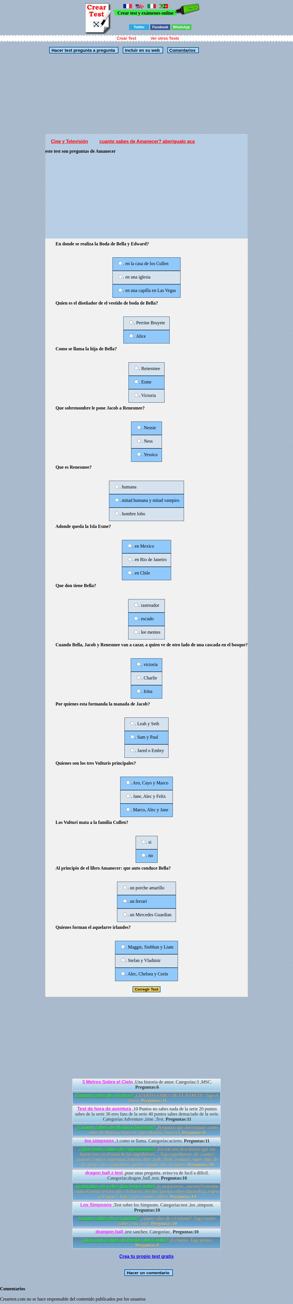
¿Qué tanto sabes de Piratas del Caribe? (125, 1240)
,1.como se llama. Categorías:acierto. (147, 1140)
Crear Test (126, 38)
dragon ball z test (104, 1172)
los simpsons (99, 1140)
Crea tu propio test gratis (146, 1256)
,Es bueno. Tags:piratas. (147, 1243)
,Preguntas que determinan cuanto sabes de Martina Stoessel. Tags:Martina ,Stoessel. (147, 1130)
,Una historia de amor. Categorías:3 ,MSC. (147, 1085)
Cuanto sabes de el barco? (105, 1095)
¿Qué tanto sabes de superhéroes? (117, 1149)
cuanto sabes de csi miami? (108, 1218)
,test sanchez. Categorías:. (147, 1231)
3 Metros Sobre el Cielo (107, 1082)
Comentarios (181, 50)
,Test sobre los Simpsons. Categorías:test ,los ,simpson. (147, 1207)
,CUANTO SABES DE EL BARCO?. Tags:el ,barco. (147, 1098)
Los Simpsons (96, 1204)
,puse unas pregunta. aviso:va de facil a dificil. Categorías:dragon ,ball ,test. (147, 1175)
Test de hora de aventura (104, 1108)
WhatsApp (181, 27)
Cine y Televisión (69, 141)
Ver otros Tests (165, 38)
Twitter (139, 27)
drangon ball (109, 1231)
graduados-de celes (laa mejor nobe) (115, 1186)
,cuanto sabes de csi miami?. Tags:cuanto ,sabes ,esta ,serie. (146, 1221)
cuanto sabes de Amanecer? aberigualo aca (147, 141)
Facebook (160, 27)
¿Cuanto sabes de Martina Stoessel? (115, 1127)
